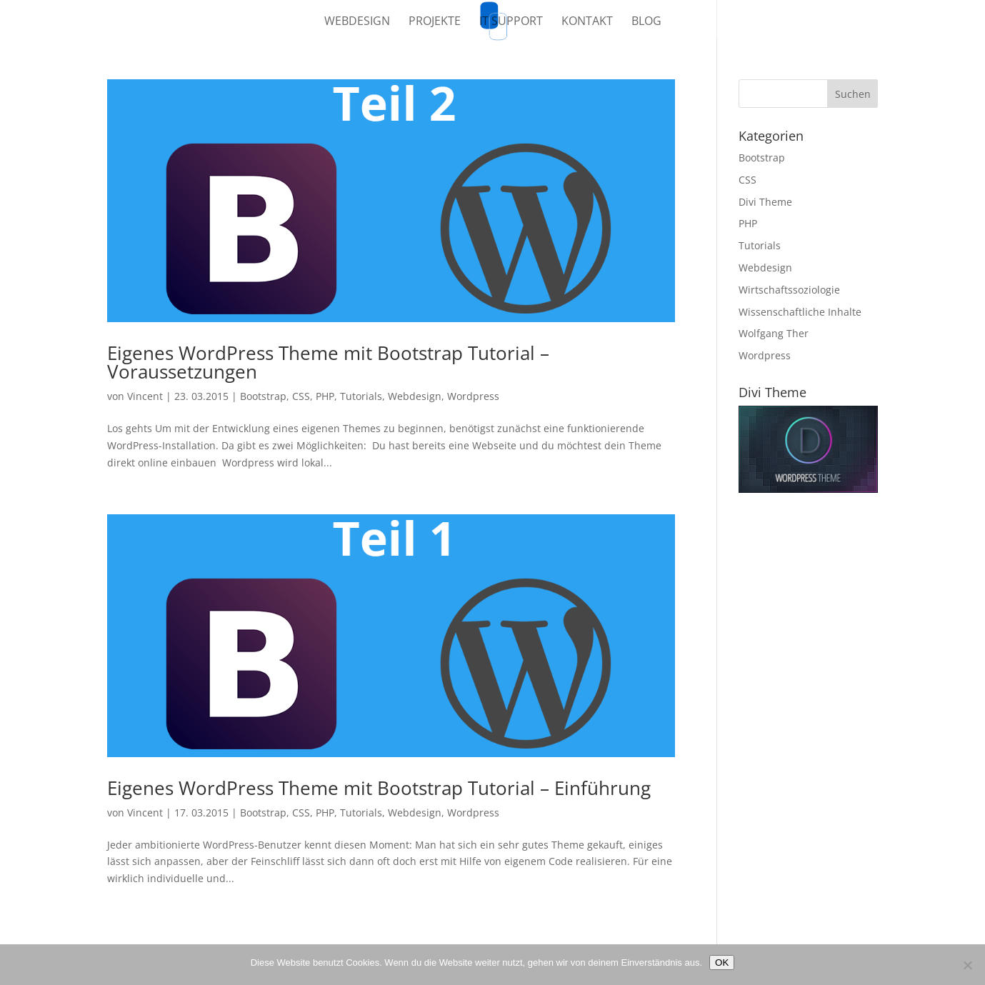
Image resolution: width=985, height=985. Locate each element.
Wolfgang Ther (774, 333)
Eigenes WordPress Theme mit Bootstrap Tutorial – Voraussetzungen (328, 362)
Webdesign (357, 22)
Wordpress (473, 396)
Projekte (435, 22)
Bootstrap (263, 396)
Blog (646, 22)
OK (722, 962)
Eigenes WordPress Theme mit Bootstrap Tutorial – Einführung (379, 788)
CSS (301, 396)
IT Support (511, 22)
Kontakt (587, 22)
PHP (325, 396)
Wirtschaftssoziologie (789, 289)
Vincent (145, 396)
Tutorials (361, 396)
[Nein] (967, 965)
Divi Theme (765, 202)
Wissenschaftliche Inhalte (800, 312)
